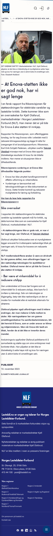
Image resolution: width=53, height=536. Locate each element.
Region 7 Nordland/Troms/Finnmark (12, 505)
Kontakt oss (6, 520)
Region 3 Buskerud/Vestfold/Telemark (13, 493)
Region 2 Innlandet (35, 486)
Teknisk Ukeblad (41, 234)
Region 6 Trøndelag (35, 498)
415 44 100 (7, 472)
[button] (48, 8)
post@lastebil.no (22, 472)
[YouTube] (22, 530)
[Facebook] (17, 530)
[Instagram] (31, 530)
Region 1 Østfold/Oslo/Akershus (10, 487)
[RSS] (35, 530)
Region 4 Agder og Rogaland (38, 492)
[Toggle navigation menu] (46, 529)
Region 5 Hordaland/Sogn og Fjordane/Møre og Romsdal (12, 499)
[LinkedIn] (26, 530)
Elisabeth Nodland (10, 374)
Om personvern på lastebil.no (13, 516)
